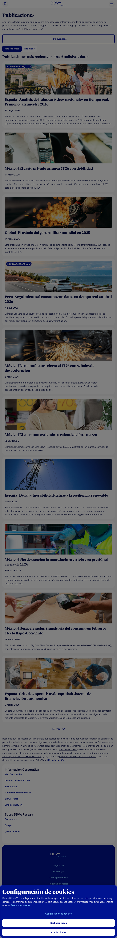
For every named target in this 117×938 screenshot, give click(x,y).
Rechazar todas (58, 923)
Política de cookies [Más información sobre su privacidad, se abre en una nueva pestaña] (20, 905)
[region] (58, 911)
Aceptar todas (58, 932)
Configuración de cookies (58, 913)
